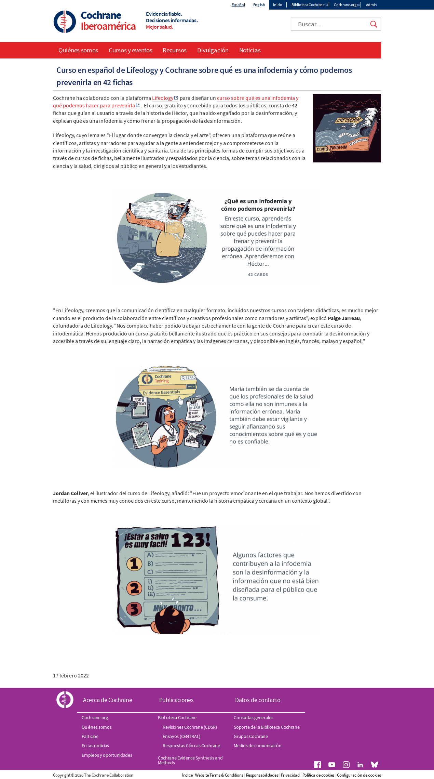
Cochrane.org (345, 4)
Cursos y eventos (130, 50)
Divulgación (213, 50)
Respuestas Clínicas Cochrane (191, 745)
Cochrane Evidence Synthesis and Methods (190, 760)
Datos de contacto (258, 700)
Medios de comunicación (257, 745)
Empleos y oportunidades (107, 755)
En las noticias (95, 745)
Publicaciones (176, 700)
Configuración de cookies (359, 775)
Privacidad (290, 775)
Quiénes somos (78, 50)
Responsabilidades (262, 775)
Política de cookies (318, 775)
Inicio (277, 4)
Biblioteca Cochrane (307, 4)
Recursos (175, 50)
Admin (371, 4)
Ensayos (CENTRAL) (181, 736)
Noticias (250, 50)
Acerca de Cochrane (107, 700)
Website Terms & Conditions (219, 775)
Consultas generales (253, 717)
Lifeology (162, 97)
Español (238, 4)
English (259, 4)
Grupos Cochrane (251, 736)
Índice (187, 775)
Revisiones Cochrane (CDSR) (190, 727)
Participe (90, 736)
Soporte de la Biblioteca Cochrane (266, 727)
